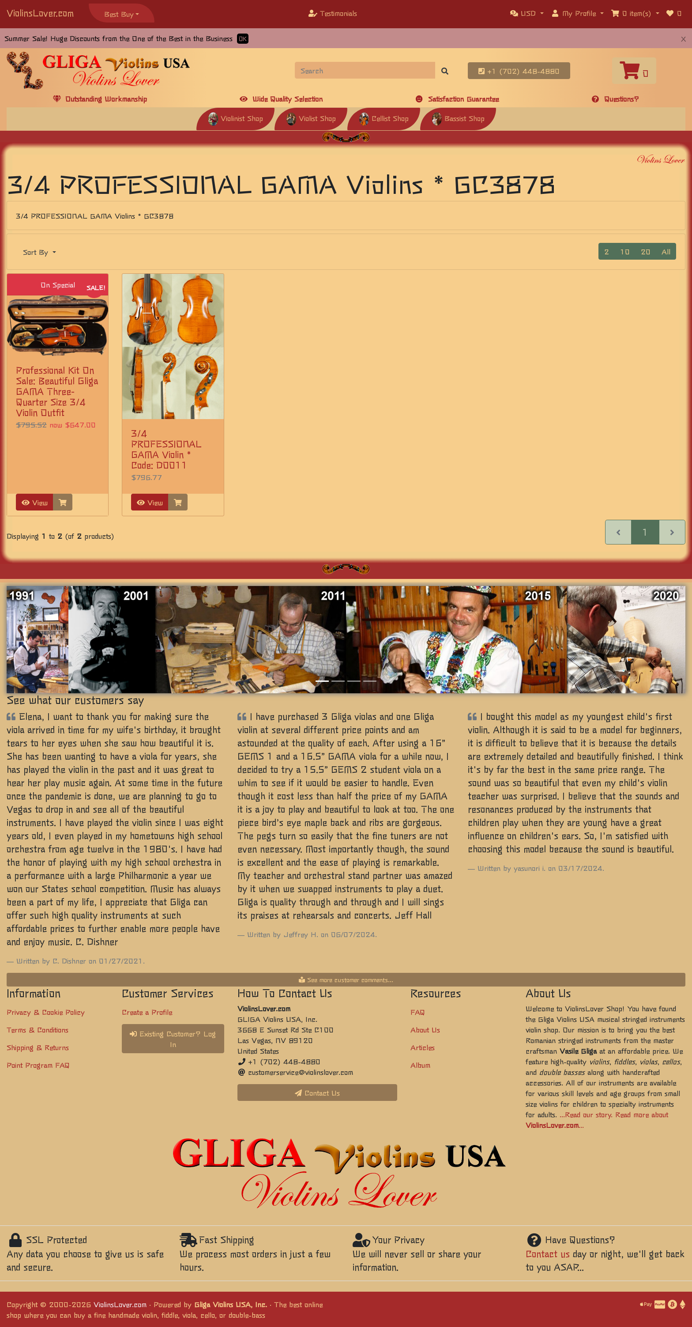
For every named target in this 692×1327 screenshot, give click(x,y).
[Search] (365, 70)
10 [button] (625, 251)
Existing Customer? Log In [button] (173, 1038)
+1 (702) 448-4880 (519, 70)
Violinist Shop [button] (235, 118)
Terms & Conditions (37, 1029)
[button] (527, 13)
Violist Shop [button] (311, 118)
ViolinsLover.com (40, 12)
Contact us (548, 1253)
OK (243, 38)
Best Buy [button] (119, 13)
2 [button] (606, 251)
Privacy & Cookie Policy (46, 1011)
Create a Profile (147, 1011)
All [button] (666, 251)
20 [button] (646, 251)
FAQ (417, 1011)
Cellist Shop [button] (384, 118)
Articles (422, 1047)
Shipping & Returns (38, 1047)
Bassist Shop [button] (458, 118)
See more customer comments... (346, 979)
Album (420, 1064)
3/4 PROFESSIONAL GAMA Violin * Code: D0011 (166, 449)
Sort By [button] (37, 251)
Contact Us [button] (317, 1092)
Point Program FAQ (38, 1064)
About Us (425, 1029)
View (35, 502)
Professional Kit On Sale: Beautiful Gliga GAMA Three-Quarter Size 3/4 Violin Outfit (57, 391)
